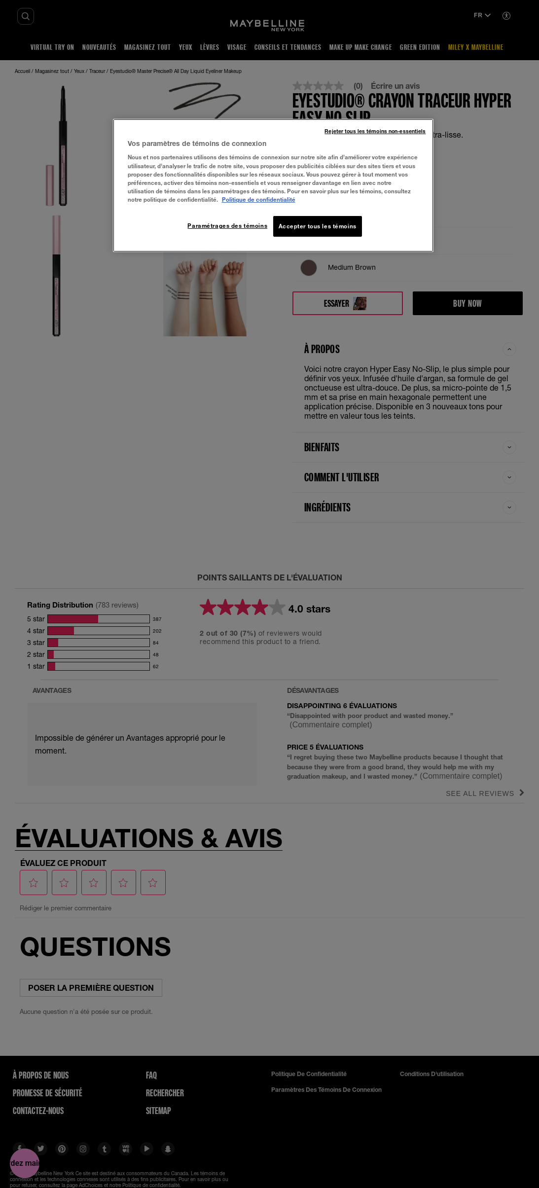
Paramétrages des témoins (227, 225)
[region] (273, 185)
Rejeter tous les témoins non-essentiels (375, 131)
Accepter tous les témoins (318, 226)
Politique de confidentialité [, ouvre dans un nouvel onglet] (258, 199)
